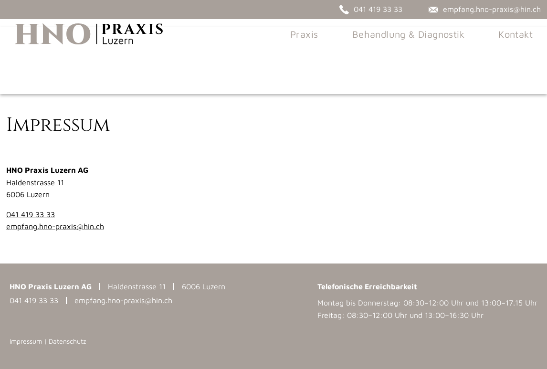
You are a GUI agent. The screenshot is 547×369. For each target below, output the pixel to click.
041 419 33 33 (30, 214)
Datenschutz (67, 341)
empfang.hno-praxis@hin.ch (55, 226)
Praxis (312, 52)
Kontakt (523, 52)
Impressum (26, 341)
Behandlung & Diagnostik (416, 52)
